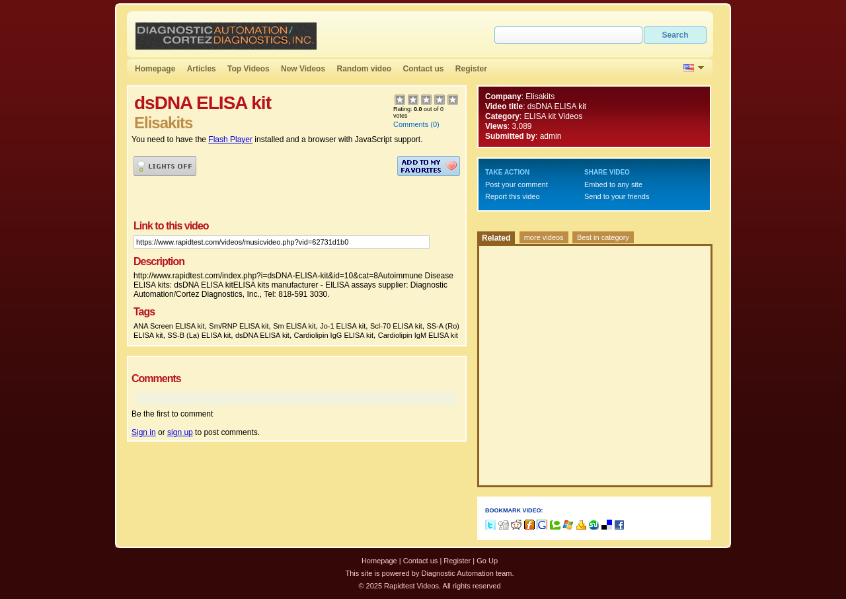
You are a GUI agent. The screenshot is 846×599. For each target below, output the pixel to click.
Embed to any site (613, 184)
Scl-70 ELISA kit (396, 326)
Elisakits (540, 96)
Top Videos (248, 68)
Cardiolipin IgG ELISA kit (333, 335)
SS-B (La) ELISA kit (199, 335)
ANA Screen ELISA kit (169, 326)
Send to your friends (616, 196)
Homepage (155, 68)
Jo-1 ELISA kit (342, 326)
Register (471, 68)
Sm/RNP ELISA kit (238, 326)
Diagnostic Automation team (466, 573)
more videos (544, 237)
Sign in (144, 432)
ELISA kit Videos (553, 116)
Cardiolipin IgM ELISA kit (418, 335)
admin (551, 136)
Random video (363, 68)
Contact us (423, 68)
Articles (201, 68)
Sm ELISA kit (294, 326)
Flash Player (230, 139)
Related (496, 238)
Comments (410, 124)
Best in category (603, 237)
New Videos (303, 68)
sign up (180, 432)
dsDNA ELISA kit (262, 335)
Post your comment (516, 184)
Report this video (512, 196)
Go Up (487, 561)
